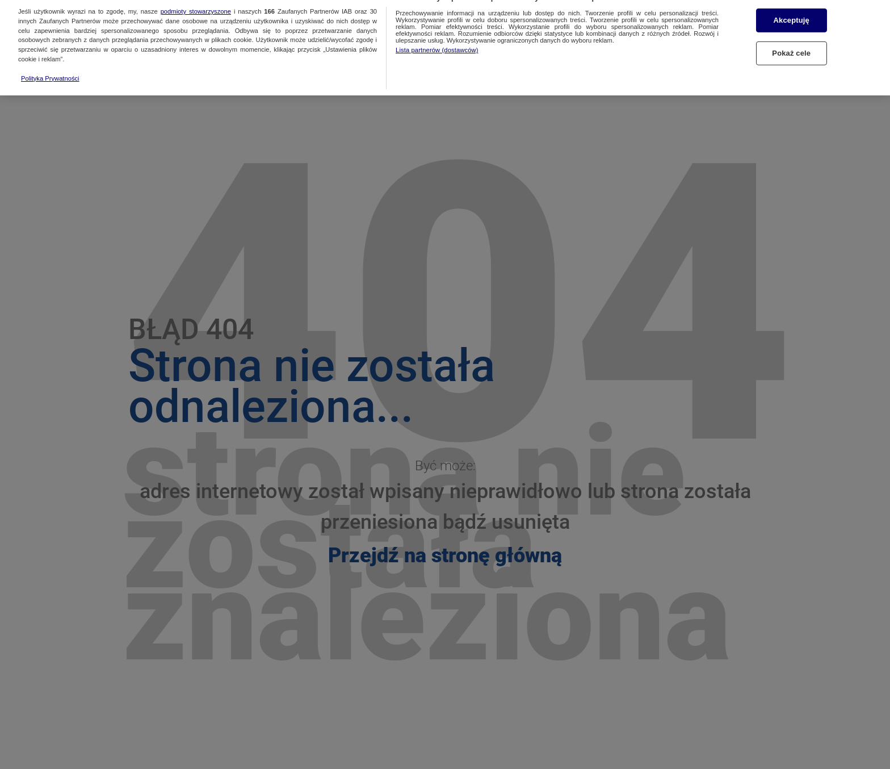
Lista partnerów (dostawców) (437, 43)
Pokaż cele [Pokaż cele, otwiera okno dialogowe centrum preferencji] (791, 46)
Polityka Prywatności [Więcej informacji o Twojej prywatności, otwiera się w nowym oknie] (50, 71)
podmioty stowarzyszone (196, 4)
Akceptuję (791, 13)
